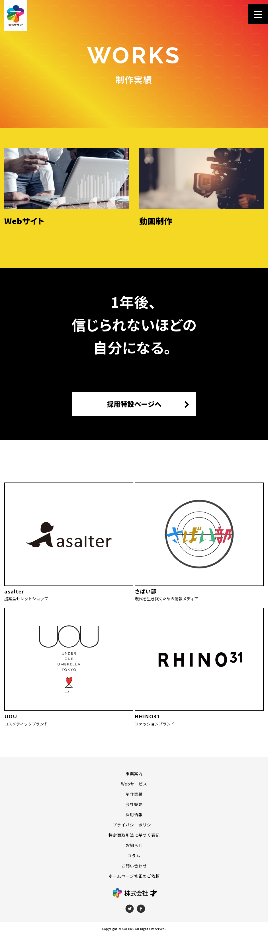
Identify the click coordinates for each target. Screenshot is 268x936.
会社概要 (134, 804)
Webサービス (134, 784)
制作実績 (134, 794)
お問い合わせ (134, 866)
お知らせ (134, 845)
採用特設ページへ (134, 404)
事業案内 (134, 773)
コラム (134, 855)
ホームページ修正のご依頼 (134, 876)
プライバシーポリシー (134, 825)
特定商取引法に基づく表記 (134, 835)
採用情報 (134, 814)
